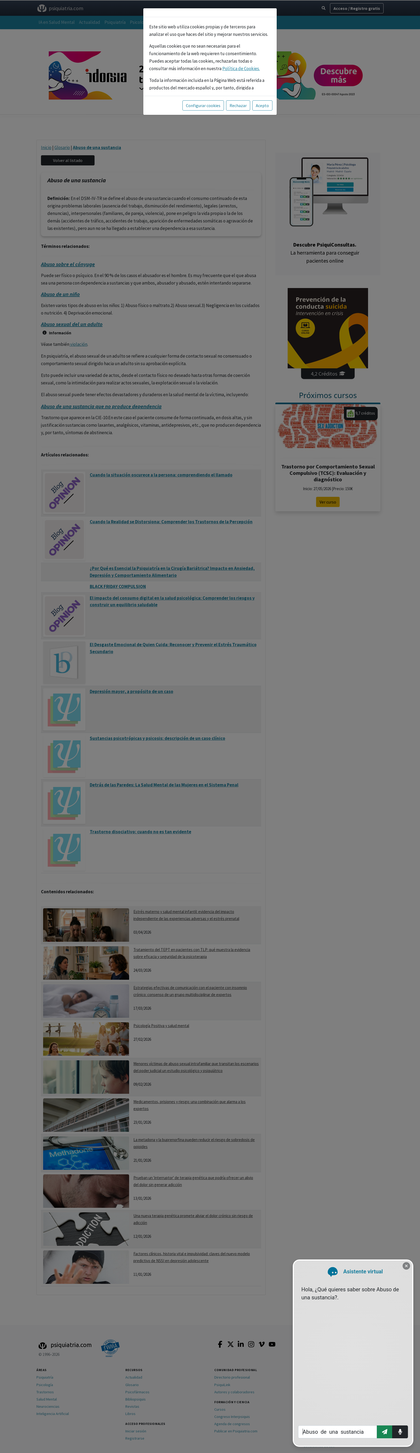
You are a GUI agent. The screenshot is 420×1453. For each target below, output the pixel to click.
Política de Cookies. (241, 68)
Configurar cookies (203, 105)
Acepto (262, 105)
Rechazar (238, 105)
